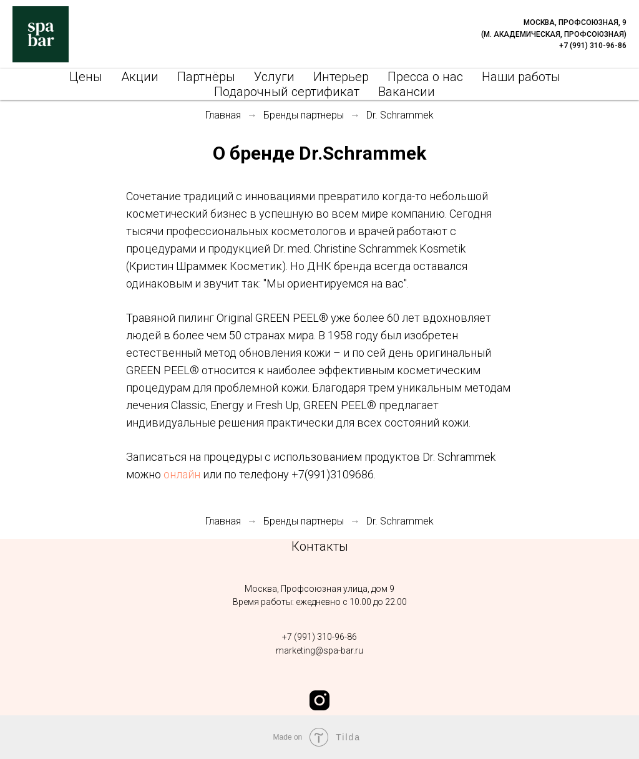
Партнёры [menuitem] (206, 76)
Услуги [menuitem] (274, 76)
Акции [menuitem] (140, 76)
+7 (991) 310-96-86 (593, 45)
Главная (223, 115)
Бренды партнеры (303, 115)
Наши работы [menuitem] (521, 76)
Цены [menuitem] (85, 76)
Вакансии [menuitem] (406, 91)
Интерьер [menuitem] (341, 76)
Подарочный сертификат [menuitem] (286, 91)
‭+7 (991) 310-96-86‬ (319, 637)
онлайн (181, 474)
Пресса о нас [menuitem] (425, 76)
